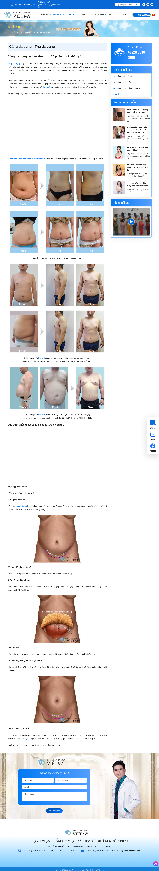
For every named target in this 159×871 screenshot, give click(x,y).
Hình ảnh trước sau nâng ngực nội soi (137, 148)
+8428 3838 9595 (143, 15)
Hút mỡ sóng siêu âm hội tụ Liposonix (27, 159)
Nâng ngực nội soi (125, 76)
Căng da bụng (14, 64)
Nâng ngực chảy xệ (125, 82)
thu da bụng (21, 506)
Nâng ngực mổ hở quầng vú (129, 88)
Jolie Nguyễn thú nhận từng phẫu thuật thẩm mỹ (138, 184)
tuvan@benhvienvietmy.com (25, 5)
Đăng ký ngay (54, 811)
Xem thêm (117, 94)
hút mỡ (46, 87)
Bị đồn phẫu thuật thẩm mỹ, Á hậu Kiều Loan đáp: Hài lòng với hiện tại (137, 129)
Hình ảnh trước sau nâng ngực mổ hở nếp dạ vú (137, 111)
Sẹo (26, 739)
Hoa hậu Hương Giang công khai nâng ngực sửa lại (137, 167)
